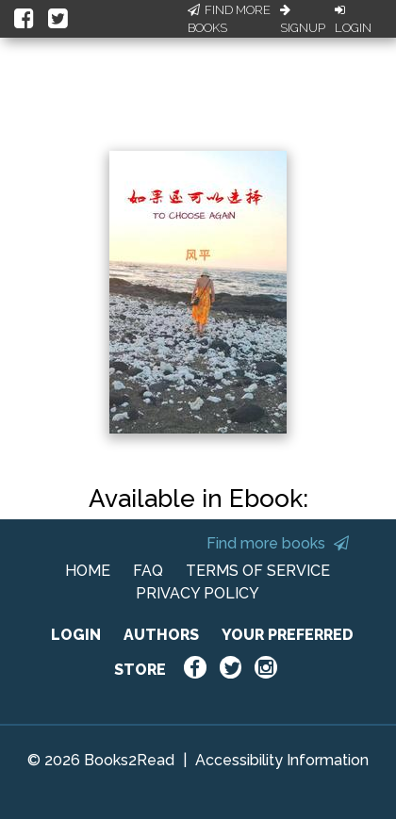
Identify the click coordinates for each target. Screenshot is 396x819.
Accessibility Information (282, 760)
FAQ (148, 571)
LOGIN (76, 635)
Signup (302, 20)
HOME (87, 571)
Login (353, 20)
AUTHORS (161, 635)
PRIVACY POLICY (197, 593)
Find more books (277, 543)
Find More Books (229, 19)
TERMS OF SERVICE (258, 571)
